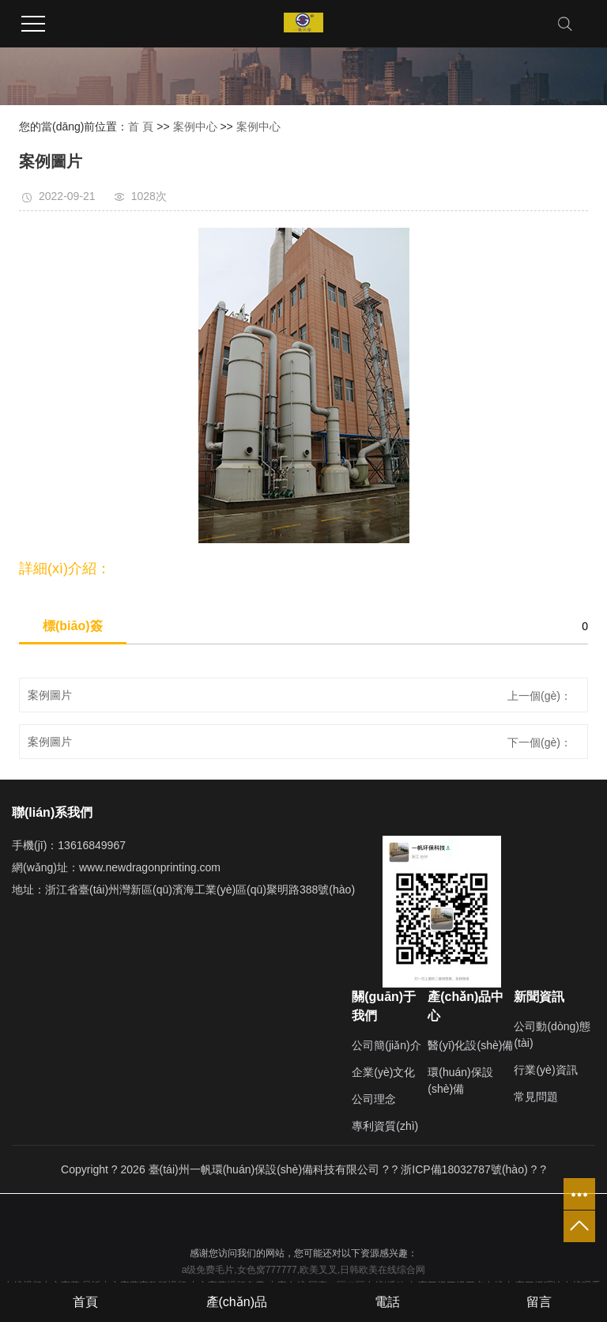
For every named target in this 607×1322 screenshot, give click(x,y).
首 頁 (140, 126)
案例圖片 (50, 695)
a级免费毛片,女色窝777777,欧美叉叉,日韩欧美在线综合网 (304, 1269)
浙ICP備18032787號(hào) (464, 1169)
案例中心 (195, 126)
